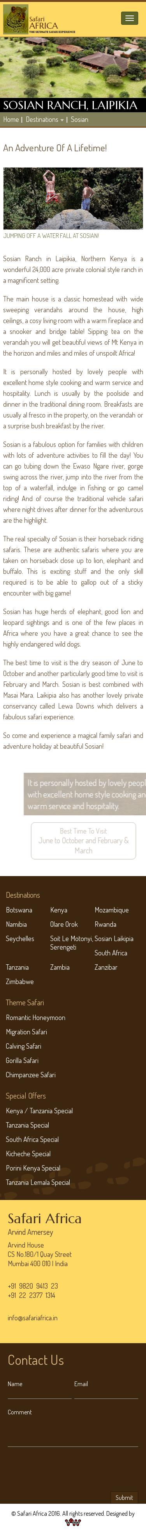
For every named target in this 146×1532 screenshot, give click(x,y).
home (11, 119)
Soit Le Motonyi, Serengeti (71, 942)
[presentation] (67, 1470)
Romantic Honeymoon (35, 1017)
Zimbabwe (20, 981)
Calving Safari (23, 1046)
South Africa (111, 952)
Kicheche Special (28, 1153)
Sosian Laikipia (114, 938)
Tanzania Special (27, 1125)
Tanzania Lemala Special (38, 1182)
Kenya (58, 910)
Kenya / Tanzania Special (39, 1110)
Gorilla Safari (22, 1060)
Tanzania (17, 967)
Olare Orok (64, 924)
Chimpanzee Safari (31, 1074)
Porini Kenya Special (33, 1168)
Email (81, 1384)
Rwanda (105, 924)
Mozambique (112, 910)
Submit (124, 1497)
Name (15, 1384)
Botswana (19, 910)
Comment (20, 1412)
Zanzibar (106, 967)
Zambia (60, 967)
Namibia (16, 924)
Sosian (79, 119)
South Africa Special (32, 1139)
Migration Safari (26, 1031)
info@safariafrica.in (33, 1317)
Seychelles (20, 938)
